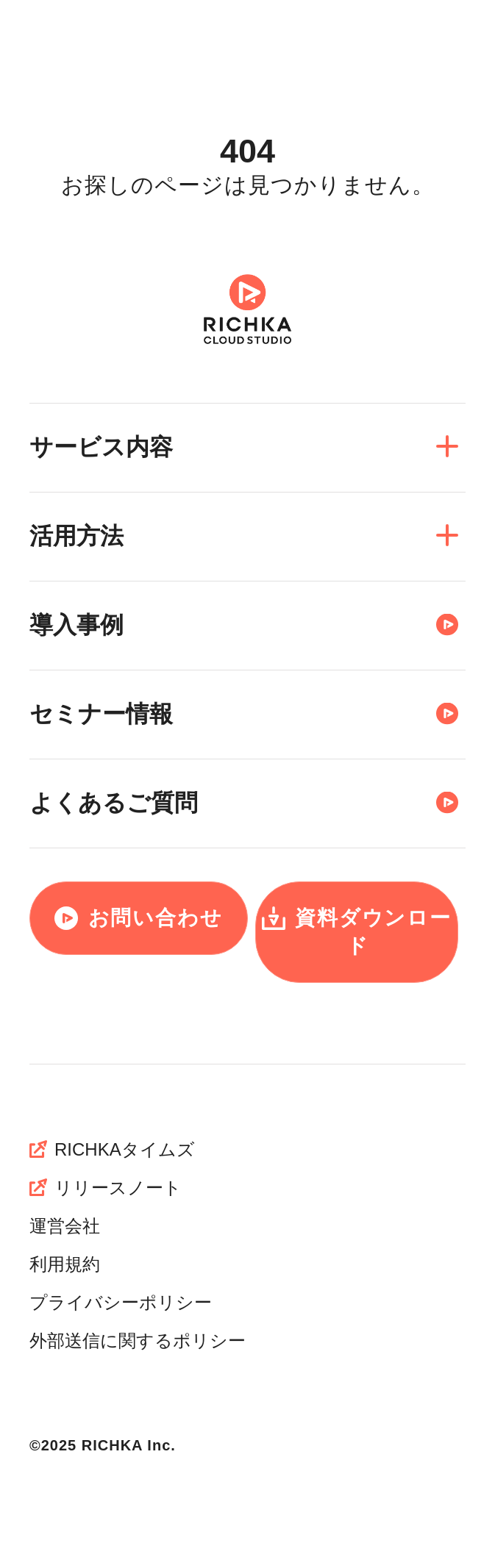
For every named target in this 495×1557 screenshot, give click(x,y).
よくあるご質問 (243, 802)
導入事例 (243, 624)
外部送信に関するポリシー (137, 1340)
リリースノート (105, 1188)
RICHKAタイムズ (112, 1149)
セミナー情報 (243, 713)
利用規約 (64, 1264)
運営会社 (64, 1226)
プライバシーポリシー (120, 1302)
